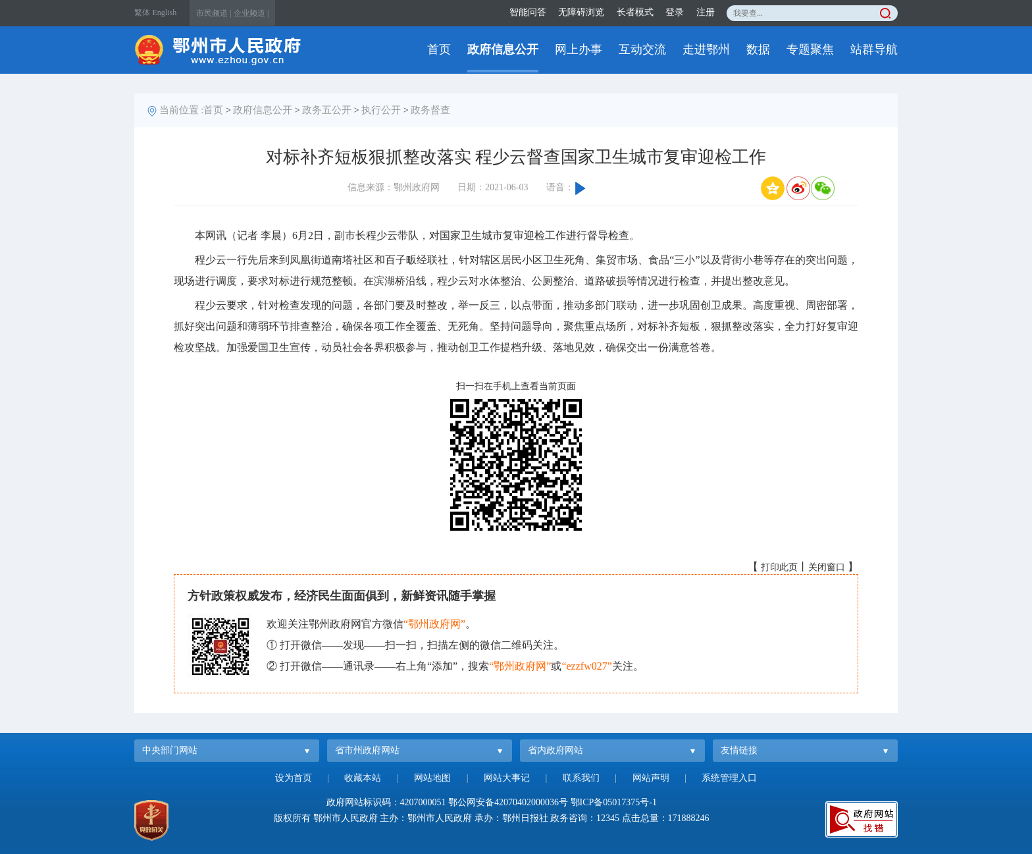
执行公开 (381, 110)
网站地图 (432, 778)
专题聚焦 (810, 49)
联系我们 (581, 778)
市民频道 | (213, 13)
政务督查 (430, 110)
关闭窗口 (826, 567)
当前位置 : (181, 110)
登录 (674, 12)
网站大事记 (507, 778)
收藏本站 (362, 778)
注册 (705, 12)
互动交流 (642, 49)
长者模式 (635, 12)
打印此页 (779, 567)
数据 (758, 49)
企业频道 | (251, 13)
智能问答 (527, 12)
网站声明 (650, 778)
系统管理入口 (729, 778)
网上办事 (578, 49)
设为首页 (293, 778)
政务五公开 (326, 110)
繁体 (142, 12)
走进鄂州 (706, 49)
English (165, 12)
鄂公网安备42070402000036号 (508, 802)
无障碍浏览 (581, 12)
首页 (439, 49)
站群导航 (874, 49)
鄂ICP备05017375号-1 (614, 802)
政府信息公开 (502, 49)
